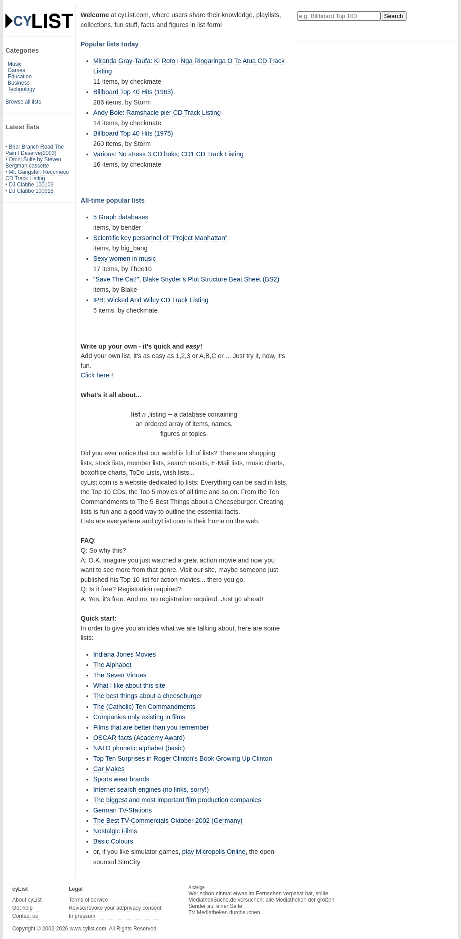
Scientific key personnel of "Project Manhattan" (160, 237)
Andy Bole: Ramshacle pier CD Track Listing (157, 112)
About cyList (26, 900)
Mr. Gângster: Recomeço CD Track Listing (37, 175)
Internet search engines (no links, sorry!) (151, 789)
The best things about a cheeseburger (147, 695)
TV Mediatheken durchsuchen (224, 912)
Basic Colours (113, 841)
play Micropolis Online (214, 851)
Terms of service (88, 900)
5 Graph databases (120, 217)
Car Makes (109, 768)
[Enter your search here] (338, 16)
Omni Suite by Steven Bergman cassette (33, 162)
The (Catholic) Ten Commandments (144, 706)
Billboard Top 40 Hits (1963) (133, 91)
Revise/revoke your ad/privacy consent (114, 908)
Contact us (25, 916)
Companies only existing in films (139, 717)
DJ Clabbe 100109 (31, 184)
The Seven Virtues (119, 675)
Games (16, 70)
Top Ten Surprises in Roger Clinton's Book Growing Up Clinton (182, 758)
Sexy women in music (124, 258)
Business (19, 83)
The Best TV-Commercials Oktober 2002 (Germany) (168, 820)
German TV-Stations (122, 810)
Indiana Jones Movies (124, 654)
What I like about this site (129, 685)
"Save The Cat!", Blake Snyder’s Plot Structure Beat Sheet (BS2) (186, 279)
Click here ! (97, 375)
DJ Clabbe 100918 (31, 191)
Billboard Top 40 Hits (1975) (133, 133)
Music (15, 64)
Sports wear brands (121, 779)
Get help (22, 908)
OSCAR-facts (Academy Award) (139, 737)
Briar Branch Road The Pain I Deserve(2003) (34, 150)
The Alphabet (112, 664)
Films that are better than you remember (151, 727)
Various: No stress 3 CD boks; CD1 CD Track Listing (168, 154)
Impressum (81, 916)
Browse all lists (23, 102)
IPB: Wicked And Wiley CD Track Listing (150, 300)
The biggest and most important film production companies (177, 799)
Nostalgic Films (115, 831)
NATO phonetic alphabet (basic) (139, 748)
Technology (21, 89)
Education (20, 76)
